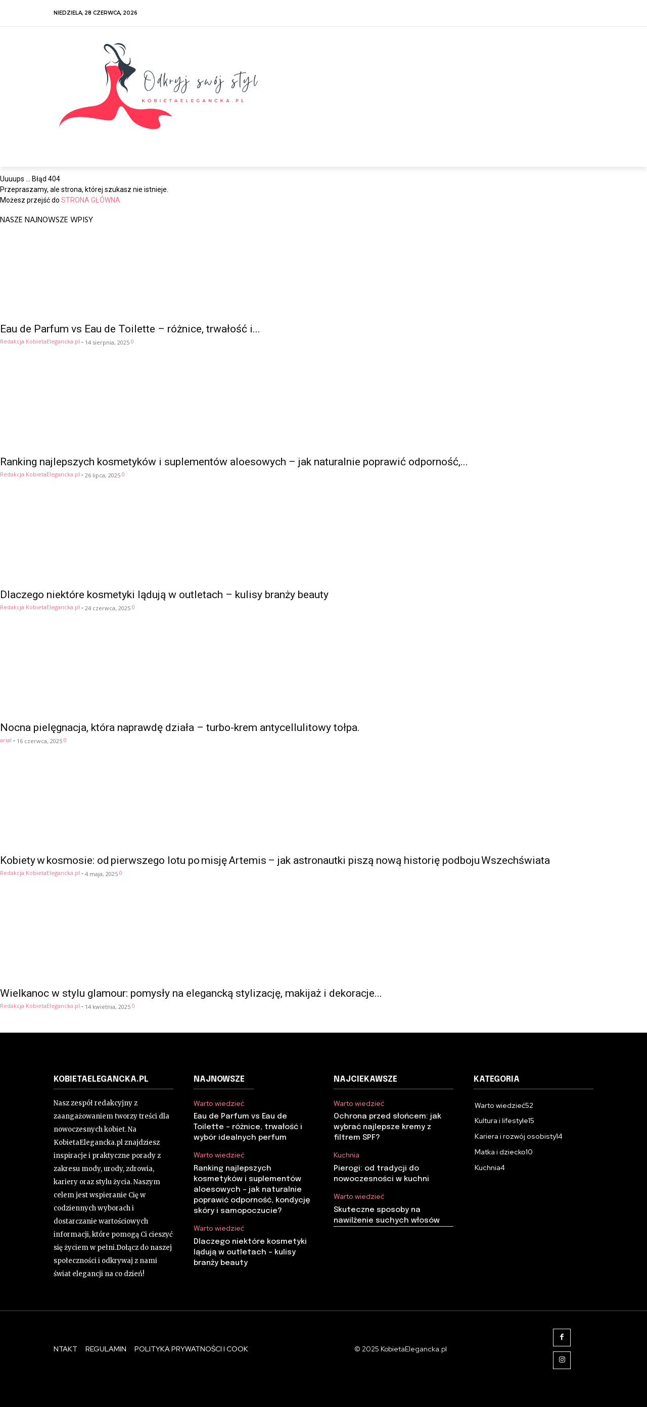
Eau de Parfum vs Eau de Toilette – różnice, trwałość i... (130, 329)
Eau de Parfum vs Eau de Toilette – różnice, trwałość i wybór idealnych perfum (248, 1127)
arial (6, 740)
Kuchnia (346, 1155)
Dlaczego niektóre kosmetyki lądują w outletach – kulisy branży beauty (164, 595)
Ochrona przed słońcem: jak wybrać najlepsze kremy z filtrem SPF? (387, 1127)
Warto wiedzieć (219, 1103)
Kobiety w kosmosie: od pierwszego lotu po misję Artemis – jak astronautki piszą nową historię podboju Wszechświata (275, 860)
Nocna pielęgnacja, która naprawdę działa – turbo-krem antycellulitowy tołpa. (180, 727)
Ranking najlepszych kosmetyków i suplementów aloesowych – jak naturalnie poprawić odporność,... (234, 462)
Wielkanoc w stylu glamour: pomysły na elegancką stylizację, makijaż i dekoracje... (191, 993)
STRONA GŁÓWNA (90, 200)
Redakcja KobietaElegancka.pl (40, 341)
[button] (582, 149)
